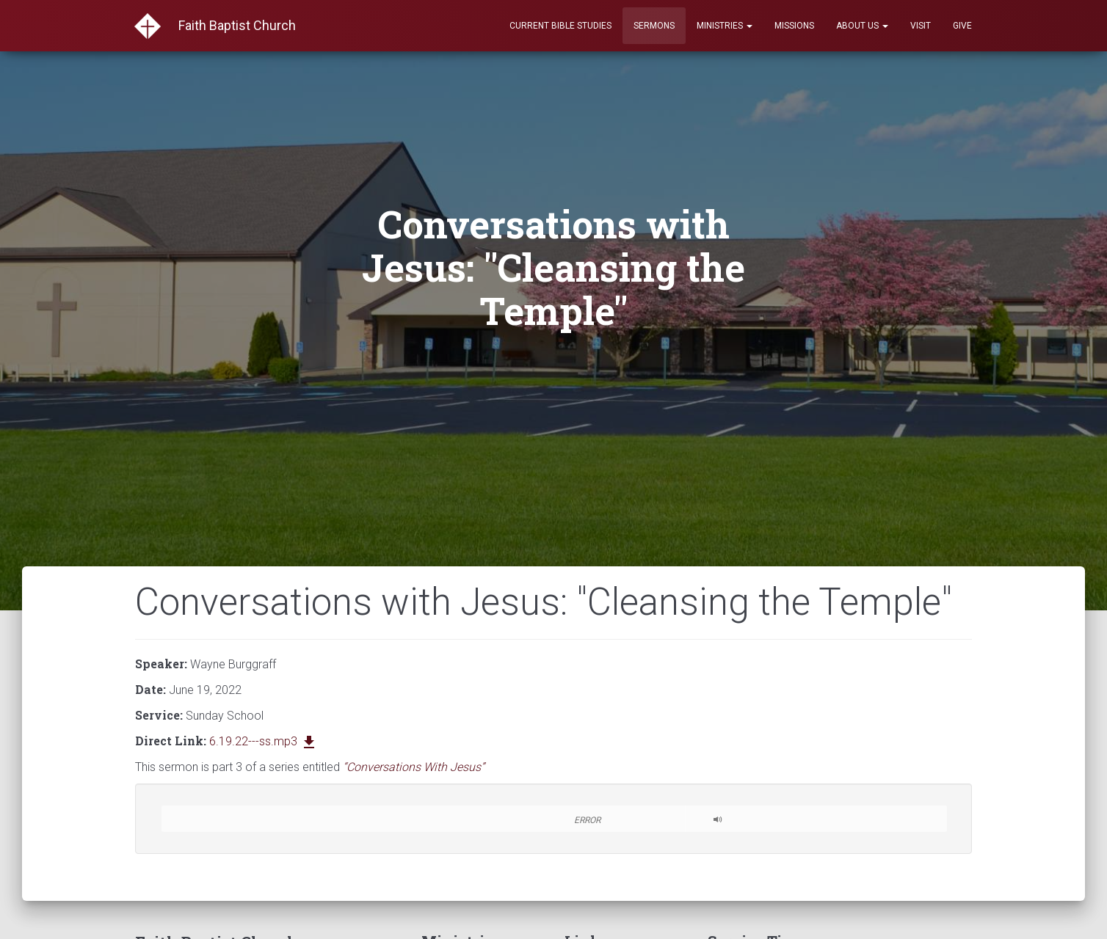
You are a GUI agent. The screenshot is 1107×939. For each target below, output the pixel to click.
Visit (920, 26)
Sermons (654, 26)
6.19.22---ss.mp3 (263, 741)
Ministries (724, 26)
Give (962, 26)
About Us (862, 26)
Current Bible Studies (560, 26)
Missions (794, 26)
